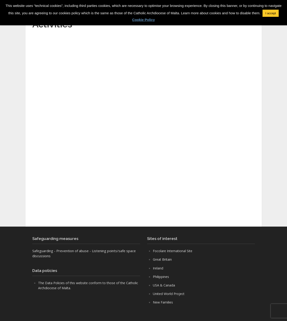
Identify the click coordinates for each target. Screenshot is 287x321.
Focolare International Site (173, 250)
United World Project (170, 293)
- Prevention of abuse (71, 250)
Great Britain (163, 259)
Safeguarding (42, 250)
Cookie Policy (143, 20)
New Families (163, 302)
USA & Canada (164, 285)
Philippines (161, 276)
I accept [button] (270, 13)
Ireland (158, 268)
